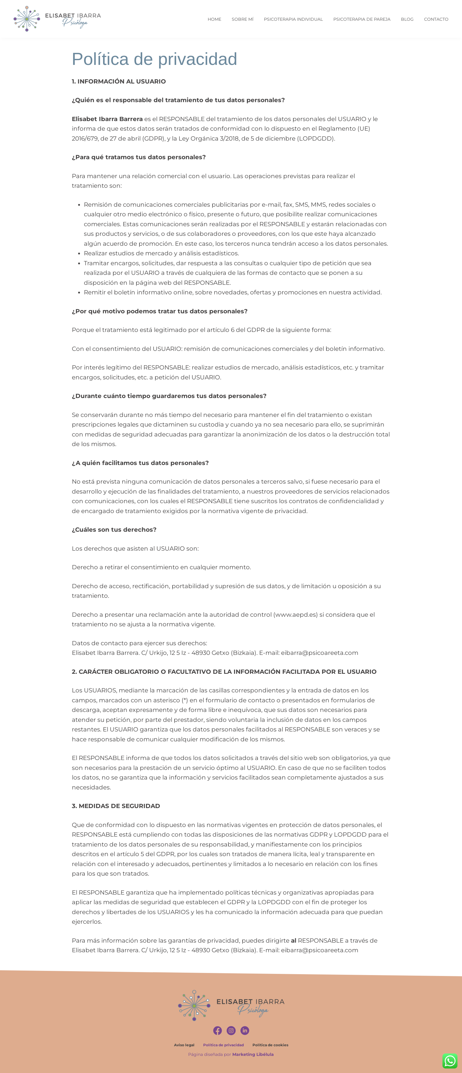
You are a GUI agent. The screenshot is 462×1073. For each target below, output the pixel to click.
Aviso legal (184, 1045)
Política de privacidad (223, 1045)
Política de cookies (270, 1045)
